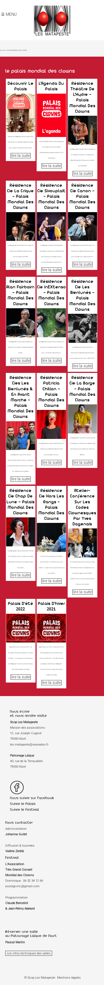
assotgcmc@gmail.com (22, 886)
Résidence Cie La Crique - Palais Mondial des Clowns (20, 196)
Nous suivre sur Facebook (32, 798)
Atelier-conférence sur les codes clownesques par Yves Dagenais (82, 507)
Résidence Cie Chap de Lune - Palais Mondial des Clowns (21, 501)
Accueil (2, 50)
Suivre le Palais (23, 804)
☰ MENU (9, 14)
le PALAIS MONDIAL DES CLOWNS (16, 50)
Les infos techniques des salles (28, 953)
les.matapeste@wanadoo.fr (29, 744)
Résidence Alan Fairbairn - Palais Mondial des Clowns (20, 292)
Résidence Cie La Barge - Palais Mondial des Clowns (82, 388)
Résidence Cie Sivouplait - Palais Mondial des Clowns (51, 196)
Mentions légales (69, 977)
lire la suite (20, 155)
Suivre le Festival (24, 809)
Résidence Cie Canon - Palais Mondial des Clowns (82, 196)
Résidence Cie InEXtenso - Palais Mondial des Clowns (51, 292)
